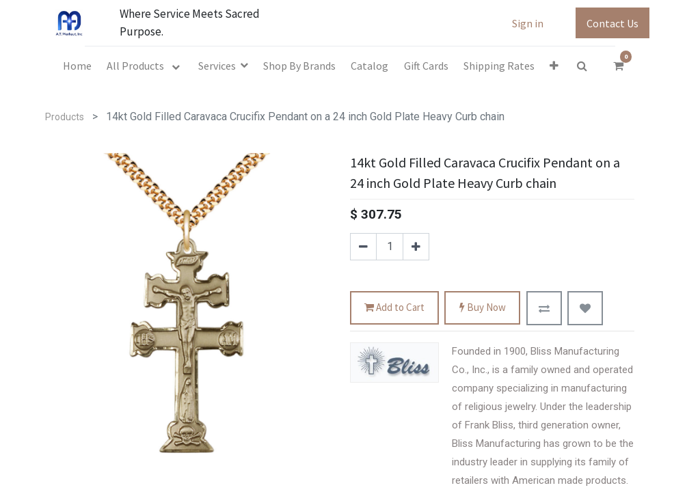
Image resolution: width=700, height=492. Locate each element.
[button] (554, 65)
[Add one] (416, 246)
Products (64, 116)
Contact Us (612, 23)
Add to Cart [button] (394, 308)
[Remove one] (363, 246)
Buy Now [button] (482, 308)
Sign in (527, 23)
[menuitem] (77, 65)
